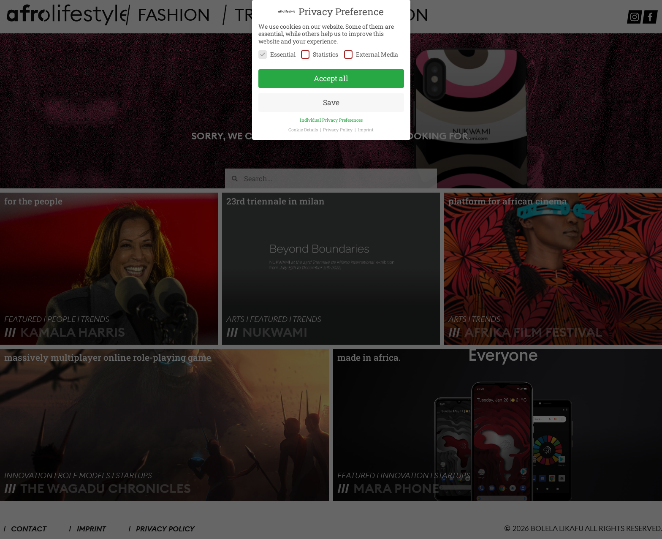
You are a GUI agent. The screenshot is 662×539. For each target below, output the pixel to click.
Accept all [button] (331, 77)
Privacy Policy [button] (338, 128)
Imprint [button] (366, 128)
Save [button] (331, 101)
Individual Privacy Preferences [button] (331, 119)
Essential (277, 53)
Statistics (319, 53)
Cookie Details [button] (303, 128)
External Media (371, 53)
